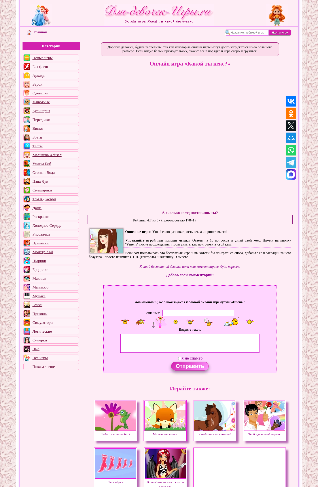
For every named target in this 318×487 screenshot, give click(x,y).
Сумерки (39, 340)
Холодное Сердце (46, 225)
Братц (37, 137)
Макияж (39, 278)
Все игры (40, 358)
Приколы (39, 313)
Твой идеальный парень (264, 432)
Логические (42, 331)
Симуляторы (42, 322)
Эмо (36, 349)
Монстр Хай (42, 252)
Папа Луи (40, 181)
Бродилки (40, 269)
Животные (41, 102)
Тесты (37, 146)
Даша (37, 208)
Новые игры (42, 58)
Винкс (37, 128)
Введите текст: (190, 329)
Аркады (38, 75)
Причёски (40, 243)
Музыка (38, 296)
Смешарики (42, 190)
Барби (37, 84)
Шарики (39, 260)
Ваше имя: (152, 313)
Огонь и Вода (43, 172)
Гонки (37, 305)
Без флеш (40, 66)
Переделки (41, 119)
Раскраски (40, 216)
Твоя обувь (115, 480)
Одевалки (40, 93)
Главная (37, 32)
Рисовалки (41, 234)
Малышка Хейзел (47, 155)
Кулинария (41, 111)
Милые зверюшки (165, 432)
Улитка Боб (41, 163)
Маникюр (40, 287)
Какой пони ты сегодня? (214, 432)
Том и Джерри (44, 199)
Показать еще (43, 366)
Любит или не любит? (115, 432)
